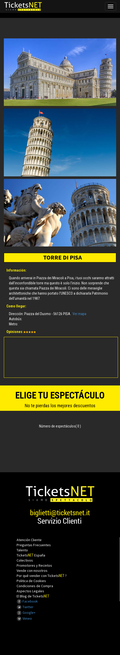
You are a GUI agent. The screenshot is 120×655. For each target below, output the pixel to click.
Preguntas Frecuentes (34, 545)
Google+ (26, 612)
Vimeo (24, 618)
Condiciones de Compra (35, 586)
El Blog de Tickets (33, 596)
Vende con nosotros (32, 570)
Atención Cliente (29, 540)
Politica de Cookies (31, 580)
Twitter (25, 607)
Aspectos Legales (30, 591)
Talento (22, 550)
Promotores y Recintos (34, 565)
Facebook (27, 601)
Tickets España (31, 555)
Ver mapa (79, 314)
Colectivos (25, 560)
